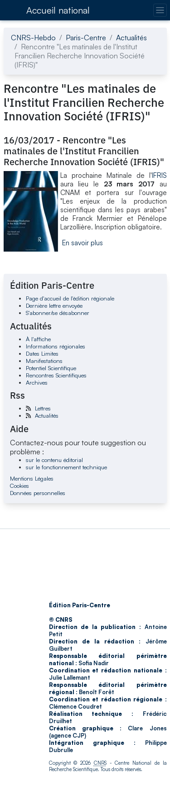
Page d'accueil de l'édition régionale (70, 298)
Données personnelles (37, 492)
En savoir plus (82, 242)
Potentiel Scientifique (51, 368)
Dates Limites (42, 353)
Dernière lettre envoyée (54, 305)
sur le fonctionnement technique (66, 467)
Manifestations (44, 360)
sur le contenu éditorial (54, 459)
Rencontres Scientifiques (56, 375)
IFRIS (159, 175)
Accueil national (58, 10)
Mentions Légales (31, 478)
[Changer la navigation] (159, 10)
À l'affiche (38, 339)
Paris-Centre (86, 37)
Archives (37, 382)
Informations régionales (55, 346)
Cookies (19, 485)
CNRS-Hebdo (33, 37)
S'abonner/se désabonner (57, 312)
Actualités (131, 37)
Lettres (43, 408)
